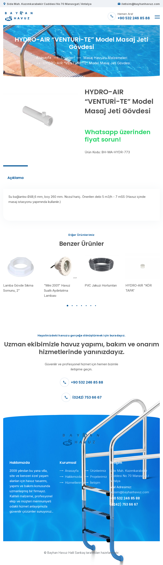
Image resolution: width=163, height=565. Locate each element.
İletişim (95, 483)
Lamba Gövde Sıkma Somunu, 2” (18, 287)
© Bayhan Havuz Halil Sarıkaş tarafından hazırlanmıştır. (81, 552)
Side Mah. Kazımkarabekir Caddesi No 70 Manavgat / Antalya (49, 4)
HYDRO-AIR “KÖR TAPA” (138, 287)
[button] (67, 305)
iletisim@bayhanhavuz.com (140, 4)
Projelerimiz (98, 477)
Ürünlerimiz (98, 471)
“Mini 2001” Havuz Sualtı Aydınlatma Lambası (57, 290)
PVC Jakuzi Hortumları (101, 285)
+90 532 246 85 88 (81, 382)
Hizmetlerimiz (75, 483)
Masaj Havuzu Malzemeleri (105, 58)
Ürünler (67, 58)
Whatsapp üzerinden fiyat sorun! (117, 136)
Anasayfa (43, 57)
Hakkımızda (73, 477)
